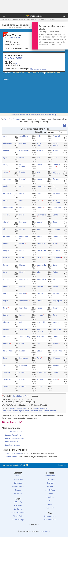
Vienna (55, 337)
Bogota (5, 301)
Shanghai (56, 229)
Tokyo (55, 315)
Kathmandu (23, 358)
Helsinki (22, 272)
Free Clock (44, 19)
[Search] (63, 15)
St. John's (56, 251)
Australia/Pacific (46, 114)
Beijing (5, 265)
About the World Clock (13, 432)
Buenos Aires (8, 351)
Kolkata (40, 136)
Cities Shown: (40, 132)
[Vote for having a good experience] (24, 465)
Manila (39, 236)
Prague (39, 387)
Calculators (50, 497)
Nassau (40, 315)
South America (31, 114)
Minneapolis (41, 265)
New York (40, 337)
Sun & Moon (50, 490)
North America (20, 114)
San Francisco (56, 173)
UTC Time (52, 19)
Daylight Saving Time (21, 396)
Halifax (22, 243)
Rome (55, 158)
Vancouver (57, 329)
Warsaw (56, 344)
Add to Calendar (38, 73)
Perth (39, 365)
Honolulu (22, 286)
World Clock (50, 476)
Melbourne (41, 243)
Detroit (21, 186)
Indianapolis (24, 301)
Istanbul (22, 315)
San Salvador (56, 187)
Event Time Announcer (12, 119)
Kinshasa (22, 379)
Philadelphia (41, 372)
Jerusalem (23, 329)
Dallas (21, 158)
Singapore (57, 236)
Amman (5, 172)
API (50, 501)
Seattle (55, 215)
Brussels (6, 329)
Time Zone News (11, 442)
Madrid (39, 222)
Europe (54, 114)
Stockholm (57, 258)
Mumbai (40, 301)
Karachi (22, 351)
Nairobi (39, 308)
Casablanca (23, 136)
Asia (38, 114)
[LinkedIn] (34, 529)
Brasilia (5, 315)
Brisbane (6, 322)
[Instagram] (38, 529)
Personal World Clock (33, 19)
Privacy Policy (18, 516)
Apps (50, 504)
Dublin (21, 215)
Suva (55, 265)
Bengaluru (6, 286)
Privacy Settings (18, 520)
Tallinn (55, 286)
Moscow (40, 294)
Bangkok (6, 251)
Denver (22, 179)
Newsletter (18, 494)
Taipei (55, 279)
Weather (50, 486)
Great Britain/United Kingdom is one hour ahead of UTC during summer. (29, 411)
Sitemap (18, 490)
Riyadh (55, 150)
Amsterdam (7, 179)
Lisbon (39, 201)
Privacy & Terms (45, 531)
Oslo (38, 344)
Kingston (22, 372)
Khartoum (23, 365)
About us (18, 476)
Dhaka (21, 193)
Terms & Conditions (18, 512)
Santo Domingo (56, 201)
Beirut (5, 272)
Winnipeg (56, 358)
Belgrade (6, 279)
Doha (21, 201)
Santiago (56, 193)
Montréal (40, 286)
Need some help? (14, 422)
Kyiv (38, 158)
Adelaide (6, 150)
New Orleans (40, 330)
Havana (22, 265)
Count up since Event (22, 73)
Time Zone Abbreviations (14, 438)
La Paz (39, 165)
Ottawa (39, 351)
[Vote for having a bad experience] (27, 465)
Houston (22, 294)
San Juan (56, 179)
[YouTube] (42, 529)
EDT (16, 63)
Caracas (6, 387)
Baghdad (6, 243)
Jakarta (22, 322)
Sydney (56, 272)
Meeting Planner (11, 457)
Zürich (55, 379)
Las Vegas (41, 186)
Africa (13, 114)
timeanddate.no (50, 516)
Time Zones (50, 479)
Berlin (5, 294)
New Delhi (41, 322)
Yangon (56, 365)
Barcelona (6, 258)
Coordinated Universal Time (16, 408)
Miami (39, 258)
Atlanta (5, 229)
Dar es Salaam (22, 166)
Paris (39, 358)
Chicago (22, 143)
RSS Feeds (50, 508)
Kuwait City (41, 150)
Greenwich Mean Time (39, 408)
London (40, 208)
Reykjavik (56, 136)
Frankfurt (22, 229)
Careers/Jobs (18, 479)
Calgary (5, 365)
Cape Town (7, 379)
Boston (5, 308)
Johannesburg (24, 337)
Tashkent (56, 294)
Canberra (6, 372)
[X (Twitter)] (30, 529)
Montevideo (41, 279)
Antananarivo (8, 208)
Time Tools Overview (13, 445)
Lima (38, 193)
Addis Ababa (7, 143)
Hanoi (21, 251)
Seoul (55, 222)
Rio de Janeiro (55, 144)
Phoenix (40, 379)
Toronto (56, 322)
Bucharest (6, 337)
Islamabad (23, 308)
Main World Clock (7, 19)
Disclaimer (18, 509)
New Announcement (52, 73)
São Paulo (57, 208)
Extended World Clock (19, 19)
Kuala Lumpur (40, 144)
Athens (5, 222)
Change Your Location (38, 69)
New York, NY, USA (13, 58)
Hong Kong (23, 279)
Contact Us (62, 465)
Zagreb (55, 372)
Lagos (39, 172)
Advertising (18, 505)
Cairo (5, 358)
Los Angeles (41, 215)
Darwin (22, 172)
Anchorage (7, 193)
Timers (50, 494)
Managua (40, 229)
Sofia (55, 243)
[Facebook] (26, 529)
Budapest (6, 344)
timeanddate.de (50, 520)
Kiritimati (22, 387)
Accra (5, 136)
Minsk (39, 272)
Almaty (5, 165)
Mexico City (41, 251)
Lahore (39, 179)
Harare (22, 258)
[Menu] (4, 15)
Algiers (5, 158)
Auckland (6, 236)
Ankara (5, 201)
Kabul (21, 344)
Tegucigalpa (57, 301)
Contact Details (18, 486)
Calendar (50, 483)
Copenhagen (24, 150)
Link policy (18, 502)
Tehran (55, 308)
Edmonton (23, 222)
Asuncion (6, 215)
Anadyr (5, 186)
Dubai (21, 208)
